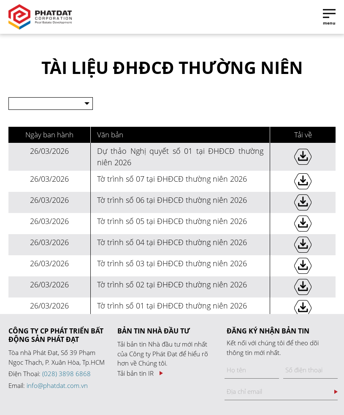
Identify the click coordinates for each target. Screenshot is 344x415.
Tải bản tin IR (135, 373)
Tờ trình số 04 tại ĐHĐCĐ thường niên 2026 (172, 242)
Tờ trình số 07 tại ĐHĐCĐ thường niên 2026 (172, 179)
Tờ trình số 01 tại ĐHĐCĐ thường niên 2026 (172, 305)
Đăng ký (336, 392)
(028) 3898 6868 (66, 373)
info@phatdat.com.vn (57, 385)
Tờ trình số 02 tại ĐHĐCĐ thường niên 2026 (172, 284)
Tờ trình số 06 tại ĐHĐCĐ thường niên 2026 (172, 200)
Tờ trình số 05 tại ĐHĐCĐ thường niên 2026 (172, 221)
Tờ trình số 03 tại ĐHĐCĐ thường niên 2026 (172, 263)
